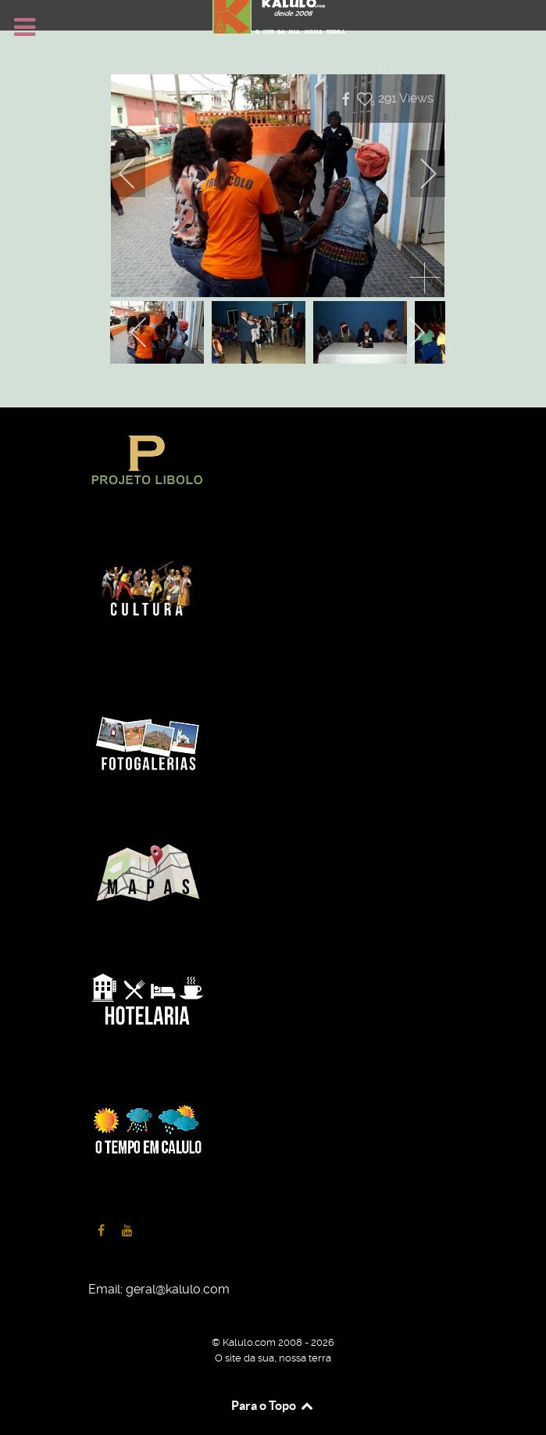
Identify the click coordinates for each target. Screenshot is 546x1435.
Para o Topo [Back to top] (273, 1405)
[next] (418, 174)
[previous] (137, 174)
